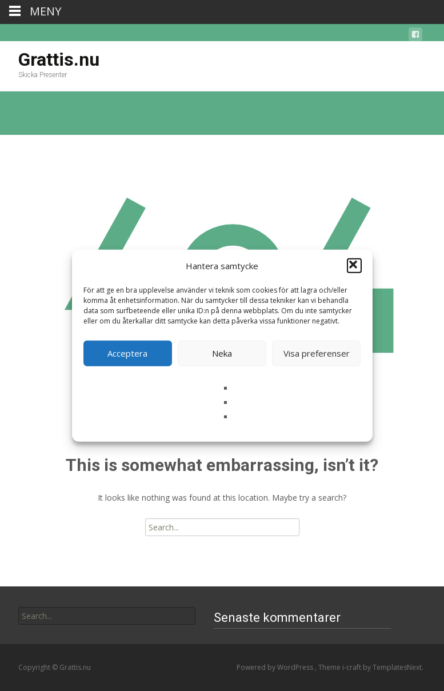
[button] (354, 266)
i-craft (352, 667)
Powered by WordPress (276, 667)
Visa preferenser (316, 353)
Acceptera (127, 353)
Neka (222, 353)
